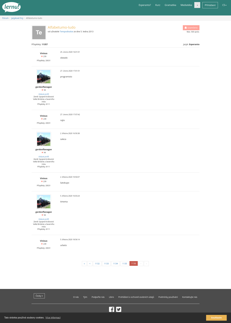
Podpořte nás (98, 297)
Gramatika (170, 5)
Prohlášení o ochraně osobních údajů (136, 297)
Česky (39, 295)
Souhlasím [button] (216, 318)
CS (224, 5)
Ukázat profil (43, 94)
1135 (124, 263)
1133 (106, 263)
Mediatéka (186, 5)
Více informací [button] (53, 317)
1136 (133, 263)
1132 (97, 263)
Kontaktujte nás (189, 297)
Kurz (157, 5)
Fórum (5, 18)
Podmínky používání (168, 297)
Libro (111, 297)
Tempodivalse (66, 31)
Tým (85, 297)
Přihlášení (210, 5)
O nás (76, 297)
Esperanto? (145, 5)
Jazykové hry (17, 18)
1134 (115, 263)
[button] (197, 5)
